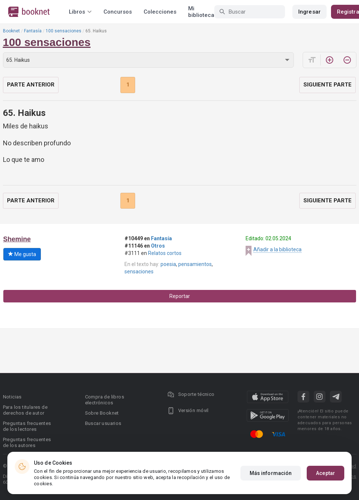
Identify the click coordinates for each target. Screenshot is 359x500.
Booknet (11, 30)
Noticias (12, 397)
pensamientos (195, 264)
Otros (158, 246)
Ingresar (309, 11)
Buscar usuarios (103, 423)
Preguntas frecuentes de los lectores (27, 426)
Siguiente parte (327, 84)
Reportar (179, 296)
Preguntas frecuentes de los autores (27, 442)
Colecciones (160, 11)
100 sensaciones (63, 30)
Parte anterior (30, 84)
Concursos (117, 11)
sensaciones (139, 271)
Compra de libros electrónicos (104, 399)
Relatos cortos (165, 253)
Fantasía (33, 30)
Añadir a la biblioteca (277, 249)
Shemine (17, 239)
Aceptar (325, 473)
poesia (168, 264)
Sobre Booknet (102, 413)
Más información (271, 473)
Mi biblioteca (201, 11)
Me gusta (22, 254)
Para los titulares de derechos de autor (25, 410)
